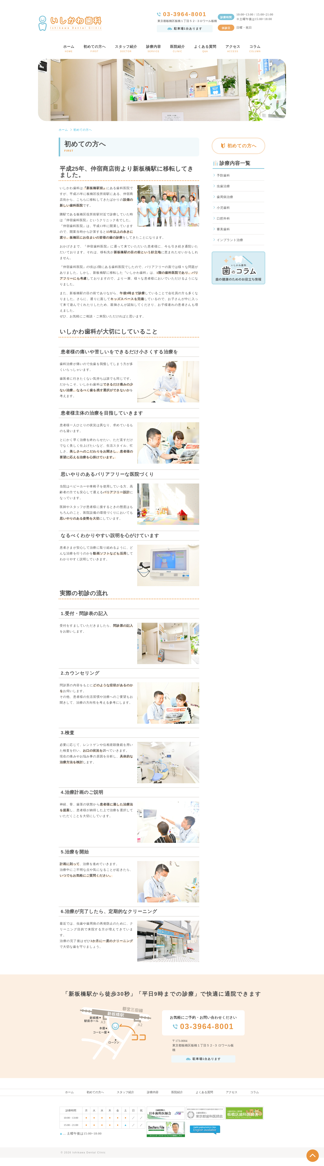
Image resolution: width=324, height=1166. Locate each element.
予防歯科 (223, 175)
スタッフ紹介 (126, 49)
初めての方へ (94, 49)
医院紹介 (177, 49)
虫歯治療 (223, 186)
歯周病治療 (225, 197)
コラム (255, 49)
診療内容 (154, 49)
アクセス (233, 49)
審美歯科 (223, 229)
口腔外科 (223, 218)
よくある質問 (205, 49)
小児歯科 (223, 207)
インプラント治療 (230, 240)
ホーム (69, 49)
